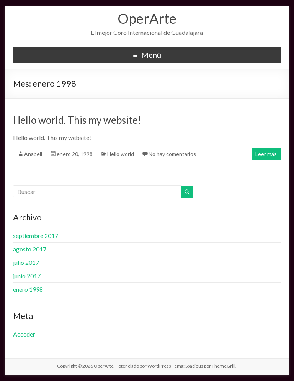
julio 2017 (26, 262)
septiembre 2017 (35, 235)
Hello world (120, 154)
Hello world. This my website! (77, 120)
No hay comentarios (172, 154)
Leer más (266, 154)
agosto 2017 (29, 249)
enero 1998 (28, 289)
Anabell (33, 154)
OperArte (147, 18)
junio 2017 (27, 275)
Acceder (24, 334)
